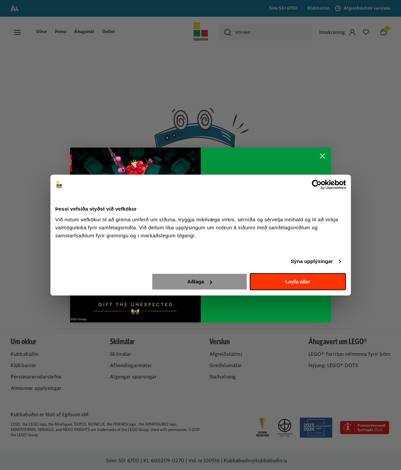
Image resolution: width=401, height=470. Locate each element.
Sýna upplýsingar (311, 261)
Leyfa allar (297, 281)
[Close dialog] (322, 156)
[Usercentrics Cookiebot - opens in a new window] (316, 185)
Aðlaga (199, 281)
